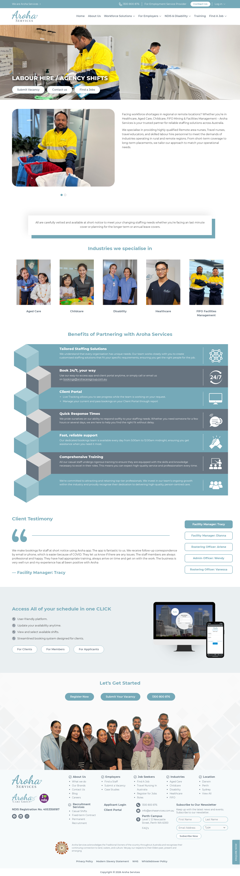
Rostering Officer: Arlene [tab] (208, 546)
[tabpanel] (95, 562)
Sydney (206, 789)
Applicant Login (115, 804)
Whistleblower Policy (154, 861)
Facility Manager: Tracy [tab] (208, 524)
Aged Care (176, 781)
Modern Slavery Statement (112, 861)
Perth (205, 785)
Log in (218, 3)
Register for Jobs (147, 793)
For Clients (24, 649)
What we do (79, 781)
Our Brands (79, 785)
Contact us (59, 89)
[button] (61, 195)
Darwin (206, 781)
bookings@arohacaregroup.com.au (85, 379)
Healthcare (176, 793)
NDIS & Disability (176, 16)
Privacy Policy (84, 861)
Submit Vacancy (28, 89)
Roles (140, 797)
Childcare (175, 785)
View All (207, 793)
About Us (94, 16)
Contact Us (200, 3)
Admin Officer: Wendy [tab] (208, 558)
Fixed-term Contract (84, 815)
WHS (135, 861)
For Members (55, 649)
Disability (175, 789)
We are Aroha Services (26, 3)
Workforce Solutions (118, 16)
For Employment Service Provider (165, 3)
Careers (76, 797)
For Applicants (89, 649)
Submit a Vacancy (115, 785)
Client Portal (113, 810)
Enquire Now (235, 852)
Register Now (79, 696)
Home (80, 16)
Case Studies (111, 789)
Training (200, 16)
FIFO (172, 797)
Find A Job (216, 16)
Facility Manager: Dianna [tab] (208, 535)
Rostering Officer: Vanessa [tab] (208, 569)
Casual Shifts (79, 811)
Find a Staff (111, 781)
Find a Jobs (87, 89)
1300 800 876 (129, 4)
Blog (75, 793)
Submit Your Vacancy (120, 696)
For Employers (148, 16)
